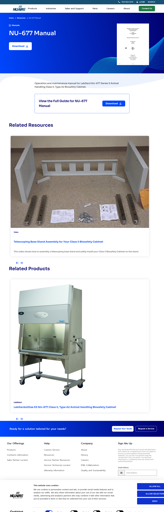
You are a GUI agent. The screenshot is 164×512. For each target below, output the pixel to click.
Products (32, 8)
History (84, 455)
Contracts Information (17, 455)
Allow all (142, 481)
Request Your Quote (119, 428)
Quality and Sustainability (93, 470)
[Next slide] (21, 263)
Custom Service (52, 449)
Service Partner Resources (57, 460)
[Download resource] (20, 46)
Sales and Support (74, 8)
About (127, 8)
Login (142, 2)
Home (11, 18)
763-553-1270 (127, 2)
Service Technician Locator (57, 465)
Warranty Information (54, 470)
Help (47, 443)
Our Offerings (15, 443)
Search (151, 2)
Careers (111, 8)
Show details (134, 507)
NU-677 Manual (35, 18)
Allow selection (142, 488)
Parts (95, 8)
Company (87, 443)
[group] (80, 196)
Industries (51, 8)
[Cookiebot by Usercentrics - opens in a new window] (16, 507)
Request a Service (144, 428)
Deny (142, 495)
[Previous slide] (17, 263)
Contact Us (147, 8)
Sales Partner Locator (17, 460)
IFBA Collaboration (90, 465)
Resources (21, 18)
